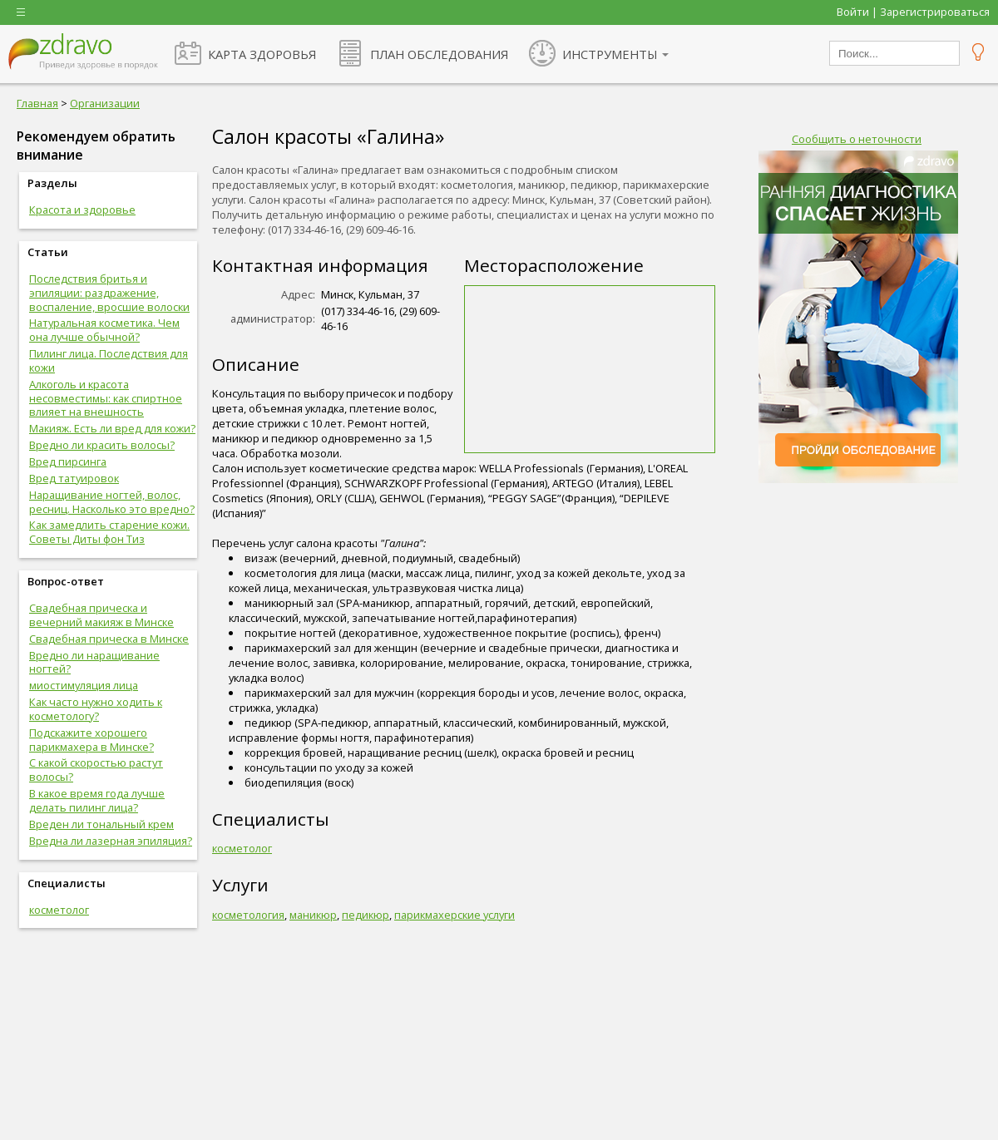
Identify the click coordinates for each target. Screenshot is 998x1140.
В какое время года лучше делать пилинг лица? (97, 800)
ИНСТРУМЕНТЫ (610, 54)
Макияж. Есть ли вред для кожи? (112, 428)
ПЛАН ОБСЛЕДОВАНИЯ (439, 54)
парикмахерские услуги (454, 914)
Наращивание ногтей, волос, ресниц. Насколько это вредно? (112, 501)
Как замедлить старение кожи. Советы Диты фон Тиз (109, 531)
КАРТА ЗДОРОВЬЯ (262, 54)
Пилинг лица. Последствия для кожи (108, 360)
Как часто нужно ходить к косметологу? (95, 708)
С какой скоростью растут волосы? (96, 769)
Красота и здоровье (82, 209)
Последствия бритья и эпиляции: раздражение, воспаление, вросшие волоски (109, 292)
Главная (37, 103)
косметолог (59, 909)
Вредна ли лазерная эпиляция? (110, 840)
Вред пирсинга (67, 461)
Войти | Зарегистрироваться (913, 11)
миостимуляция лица (83, 685)
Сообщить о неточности (856, 138)
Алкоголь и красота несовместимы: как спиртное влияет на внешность (105, 398)
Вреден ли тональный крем (101, 824)
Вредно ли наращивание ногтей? (94, 662)
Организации (105, 103)
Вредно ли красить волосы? (102, 444)
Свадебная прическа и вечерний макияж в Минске (101, 614)
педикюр (365, 914)
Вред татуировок (74, 478)
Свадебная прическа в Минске (109, 638)
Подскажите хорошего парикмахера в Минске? (91, 739)
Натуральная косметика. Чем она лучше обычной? (104, 329)
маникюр (313, 914)
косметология (248, 914)
